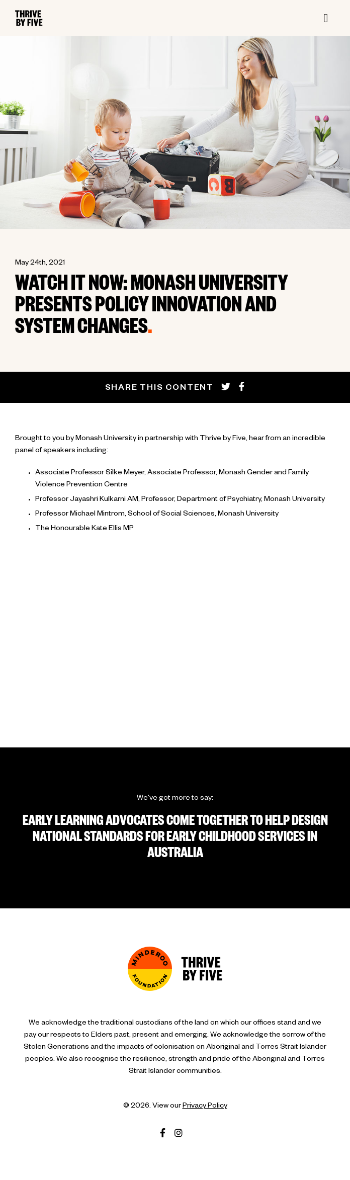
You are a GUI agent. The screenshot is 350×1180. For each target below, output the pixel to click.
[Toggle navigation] (326, 18)
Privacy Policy (205, 1107)
